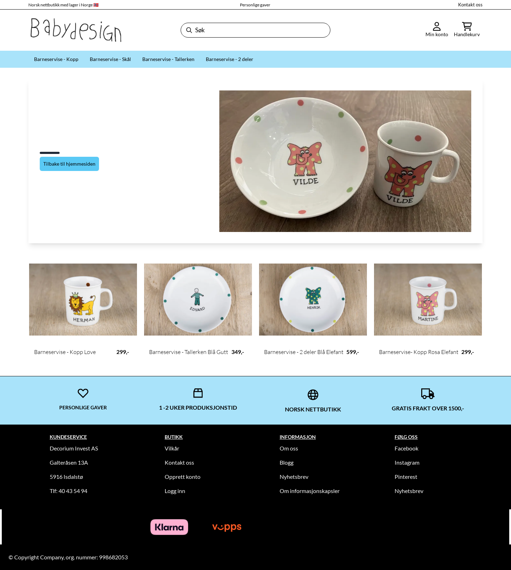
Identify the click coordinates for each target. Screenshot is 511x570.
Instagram (407, 462)
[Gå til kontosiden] (437, 30)
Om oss (289, 448)
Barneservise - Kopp (56, 59)
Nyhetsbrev (294, 476)
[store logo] (75, 30)
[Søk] (255, 30)
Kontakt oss (470, 4)
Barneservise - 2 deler (229, 59)
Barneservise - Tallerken (168, 59)
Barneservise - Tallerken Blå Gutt (188, 351)
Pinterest (406, 476)
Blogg (286, 462)
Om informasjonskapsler (310, 490)
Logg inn (175, 490)
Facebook (406, 448)
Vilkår (172, 448)
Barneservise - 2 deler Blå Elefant (304, 351)
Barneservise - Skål (110, 59)
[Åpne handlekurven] (467, 30)
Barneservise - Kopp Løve (65, 351)
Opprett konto (182, 476)
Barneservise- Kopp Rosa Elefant (418, 351)
